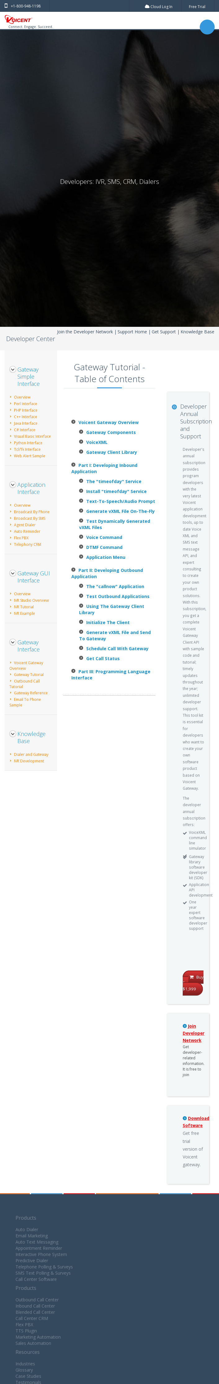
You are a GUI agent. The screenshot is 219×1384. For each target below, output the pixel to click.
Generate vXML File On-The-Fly (120, 511)
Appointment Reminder (39, 1248)
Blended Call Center (35, 1312)
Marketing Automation (38, 1337)
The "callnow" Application (115, 586)
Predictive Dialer (32, 1260)
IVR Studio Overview (31, 600)
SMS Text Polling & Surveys (43, 1273)
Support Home (132, 332)
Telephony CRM (27, 544)
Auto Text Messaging (37, 1242)
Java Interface (26, 423)
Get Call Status (103, 658)
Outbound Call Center (37, 1300)
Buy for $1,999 (193, 983)
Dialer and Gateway (31, 754)
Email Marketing (32, 1236)
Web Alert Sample (29, 456)
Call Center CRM (32, 1318)
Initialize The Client (108, 622)
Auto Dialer (27, 1229)
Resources (28, 1352)
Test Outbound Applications (118, 596)
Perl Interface (25, 403)
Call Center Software (36, 1279)
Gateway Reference (31, 693)
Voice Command (104, 537)
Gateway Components (111, 432)
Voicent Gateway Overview (108, 422)
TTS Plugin (26, 1331)
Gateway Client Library (111, 452)
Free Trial (197, 6)
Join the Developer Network (85, 332)
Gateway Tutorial (29, 674)
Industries (25, 1364)
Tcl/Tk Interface (27, 449)
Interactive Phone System (41, 1254)
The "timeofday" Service (113, 481)
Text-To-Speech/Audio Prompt (120, 501)
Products (26, 1217)
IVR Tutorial (24, 607)
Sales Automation (33, 1343)
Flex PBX (21, 538)
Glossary (24, 1370)
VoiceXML (97, 442)
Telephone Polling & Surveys (44, 1267)
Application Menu (105, 557)
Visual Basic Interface (32, 436)
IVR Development (29, 761)
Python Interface (28, 442)
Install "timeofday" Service (116, 491)
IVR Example (24, 613)
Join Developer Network (193, 1033)
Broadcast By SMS (29, 518)
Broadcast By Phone (32, 511)
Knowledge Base (197, 332)
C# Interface (24, 429)
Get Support (164, 332)
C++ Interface (25, 416)
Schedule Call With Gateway (117, 648)
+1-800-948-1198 (23, 6)
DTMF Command (104, 547)
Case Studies (28, 1376)
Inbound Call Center (35, 1306)
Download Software (196, 1122)
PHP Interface (26, 410)
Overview (22, 397)
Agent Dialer (25, 525)
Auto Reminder (27, 531)
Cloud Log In (158, 6)
